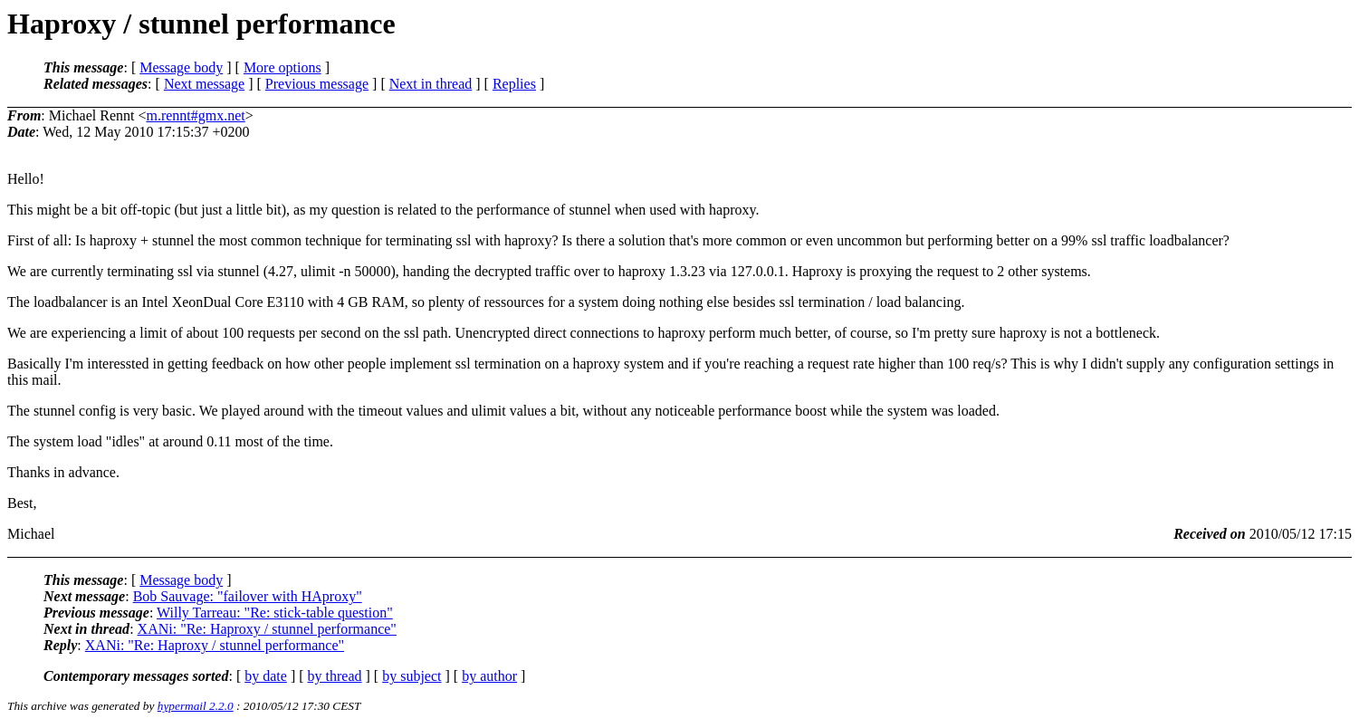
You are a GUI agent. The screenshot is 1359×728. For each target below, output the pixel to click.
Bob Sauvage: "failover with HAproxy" (247, 596)
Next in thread (431, 83)
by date (265, 676)
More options (282, 67)
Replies (514, 83)
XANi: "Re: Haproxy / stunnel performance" (267, 629)
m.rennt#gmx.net (195, 115)
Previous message (316, 83)
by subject (411, 676)
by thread (335, 676)
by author (489, 676)
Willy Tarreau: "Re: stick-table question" (275, 612)
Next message (204, 83)
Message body (181, 67)
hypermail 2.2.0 (196, 706)
